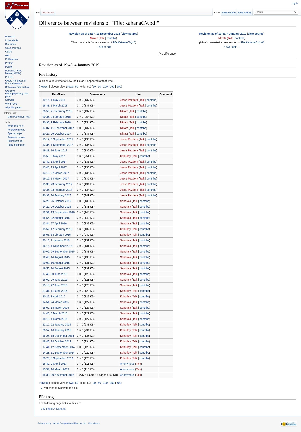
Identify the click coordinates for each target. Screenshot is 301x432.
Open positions (13, 48)
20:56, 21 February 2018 (57, 111)
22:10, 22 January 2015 (57, 324)
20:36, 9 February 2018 (57, 116)
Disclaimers (94, 423)
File (37, 12)
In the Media (11, 40)
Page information (16, 144)
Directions (10, 44)
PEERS (9, 77)
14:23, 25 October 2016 (57, 201)
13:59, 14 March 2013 (56, 369)
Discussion (48, 12)
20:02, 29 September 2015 (59, 251)
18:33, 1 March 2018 (55, 105)
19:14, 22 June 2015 (55, 285)
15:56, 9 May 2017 (54, 156)
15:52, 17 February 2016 (57, 229)
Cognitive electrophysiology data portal (16, 94)
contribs (111, 38)
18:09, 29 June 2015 (55, 279)
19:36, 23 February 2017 (57, 184)
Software (9, 100)
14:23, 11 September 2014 (59, 352)
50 (99, 86)
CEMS (8, 51)
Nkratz (94, 38)
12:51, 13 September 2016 (59, 212)
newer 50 (72, 86)
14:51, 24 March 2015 (56, 302)
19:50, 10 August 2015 (56, 268)
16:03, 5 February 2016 (57, 234)
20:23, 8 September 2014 (58, 358)
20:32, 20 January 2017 (57, 195)
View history (244, 12)
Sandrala (125, 201)
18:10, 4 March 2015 (55, 318)
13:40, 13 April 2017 (55, 167)
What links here (16, 126)
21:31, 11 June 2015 (55, 290)
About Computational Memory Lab (69, 423)
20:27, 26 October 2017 (57, 133)
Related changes (16, 129)
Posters (9, 63)
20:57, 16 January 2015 (57, 330)
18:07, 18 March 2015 (56, 307)
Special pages (15, 133)
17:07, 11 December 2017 (58, 128)
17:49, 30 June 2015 (55, 274)
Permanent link (15, 141)
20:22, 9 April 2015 (54, 296)
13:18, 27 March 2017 (56, 172)
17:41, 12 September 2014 (59, 347)
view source (129, 33)
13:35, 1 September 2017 (58, 144)
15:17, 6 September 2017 (58, 139)
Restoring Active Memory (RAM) (13, 72)
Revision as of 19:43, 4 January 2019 (222, 33)
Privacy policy (44, 423)
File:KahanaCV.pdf (124, 42)
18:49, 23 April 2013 (55, 363)
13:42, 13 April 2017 (55, 161)
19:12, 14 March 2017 (56, 178)
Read (217, 12)
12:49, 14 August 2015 (56, 257)
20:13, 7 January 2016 (56, 240)
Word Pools (11, 103)
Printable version (16, 137)
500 (119, 86)
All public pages (13, 107)
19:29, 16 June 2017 (55, 150)
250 (112, 86)
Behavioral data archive (17, 87)
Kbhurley (125, 156)
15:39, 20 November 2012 (58, 374)
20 (94, 86)
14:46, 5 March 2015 (55, 313)
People (8, 66)
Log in (295, 3)
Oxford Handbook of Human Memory (15, 82)
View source (229, 12)
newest (44, 86)
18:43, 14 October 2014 (57, 341)
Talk (101, 38)
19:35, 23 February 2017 (57, 189)
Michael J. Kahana (54, 408)
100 (105, 86)
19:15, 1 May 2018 (54, 99)
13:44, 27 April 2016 (55, 223)
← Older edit (103, 46)
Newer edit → (232, 46)
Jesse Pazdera (129, 99)
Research (10, 36)
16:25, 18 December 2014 (58, 335)
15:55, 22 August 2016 (56, 217)
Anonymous (127, 363)
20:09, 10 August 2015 (56, 262)
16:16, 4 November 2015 (57, 245)
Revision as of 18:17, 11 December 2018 (94, 33)
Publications (11, 59)
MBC (7, 55)
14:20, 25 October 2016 (57, 206)
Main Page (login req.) (19, 116)
